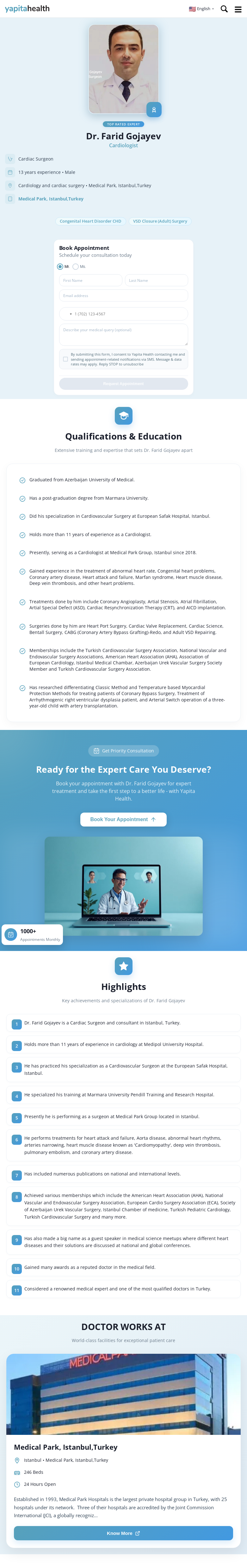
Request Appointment (123, 384)
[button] (201, 9)
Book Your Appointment (123, 820)
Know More (123, 1533)
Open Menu (238, 9)
